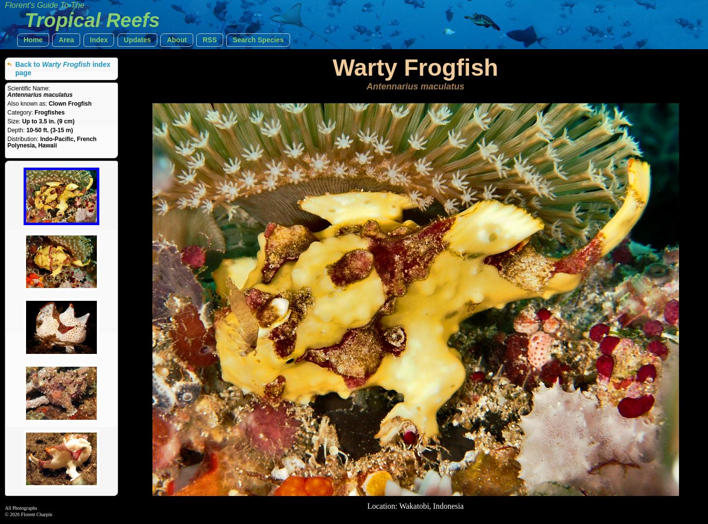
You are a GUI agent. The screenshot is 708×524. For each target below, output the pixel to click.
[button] (33, 40)
